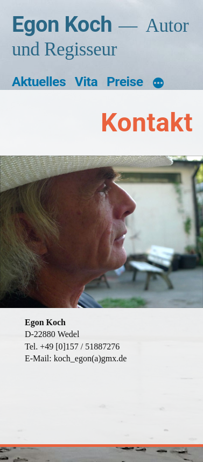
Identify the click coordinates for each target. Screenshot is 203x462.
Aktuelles (39, 81)
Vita (86, 81)
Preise (125, 81)
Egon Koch (62, 24)
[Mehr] (158, 83)
